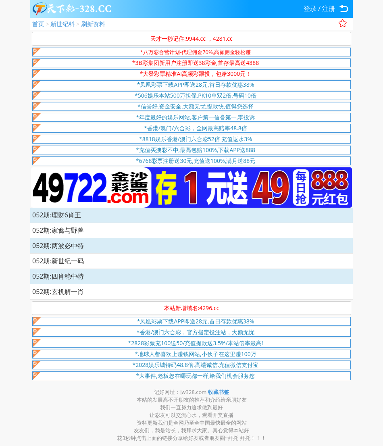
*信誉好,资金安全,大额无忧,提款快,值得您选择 (195, 106)
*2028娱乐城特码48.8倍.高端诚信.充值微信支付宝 (196, 365)
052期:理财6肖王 (56, 214)
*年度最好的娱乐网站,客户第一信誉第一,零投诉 (195, 117)
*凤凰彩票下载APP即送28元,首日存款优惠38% (195, 84)
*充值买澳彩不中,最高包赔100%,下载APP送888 (195, 150)
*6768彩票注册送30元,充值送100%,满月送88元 (196, 161)
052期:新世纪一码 (58, 260)
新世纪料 (62, 24)
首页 (38, 24)
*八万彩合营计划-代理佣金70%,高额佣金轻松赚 (195, 52)
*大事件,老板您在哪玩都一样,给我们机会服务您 (195, 375)
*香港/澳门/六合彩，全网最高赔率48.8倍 (195, 128)
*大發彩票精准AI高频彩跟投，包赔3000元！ (196, 73)
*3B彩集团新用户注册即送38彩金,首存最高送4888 (195, 63)
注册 (328, 8)
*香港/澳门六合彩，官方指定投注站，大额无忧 (196, 332)
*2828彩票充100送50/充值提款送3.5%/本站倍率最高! (195, 343)
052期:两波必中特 (58, 245)
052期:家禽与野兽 (58, 230)
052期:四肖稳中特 (58, 276)
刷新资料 (93, 24)
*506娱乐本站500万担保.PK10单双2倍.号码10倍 (195, 95)
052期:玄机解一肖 (58, 291)
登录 (310, 8)
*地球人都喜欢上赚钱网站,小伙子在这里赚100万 (195, 354)
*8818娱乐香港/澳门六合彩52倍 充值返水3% (195, 139)
